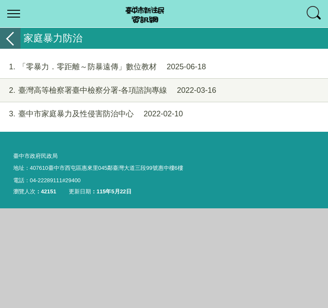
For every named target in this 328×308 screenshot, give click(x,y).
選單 (13, 13)
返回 (10, 38)
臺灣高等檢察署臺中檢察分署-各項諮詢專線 (108, 90)
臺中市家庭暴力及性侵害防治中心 (91, 114)
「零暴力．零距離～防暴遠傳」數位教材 (103, 67)
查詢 (314, 13)
